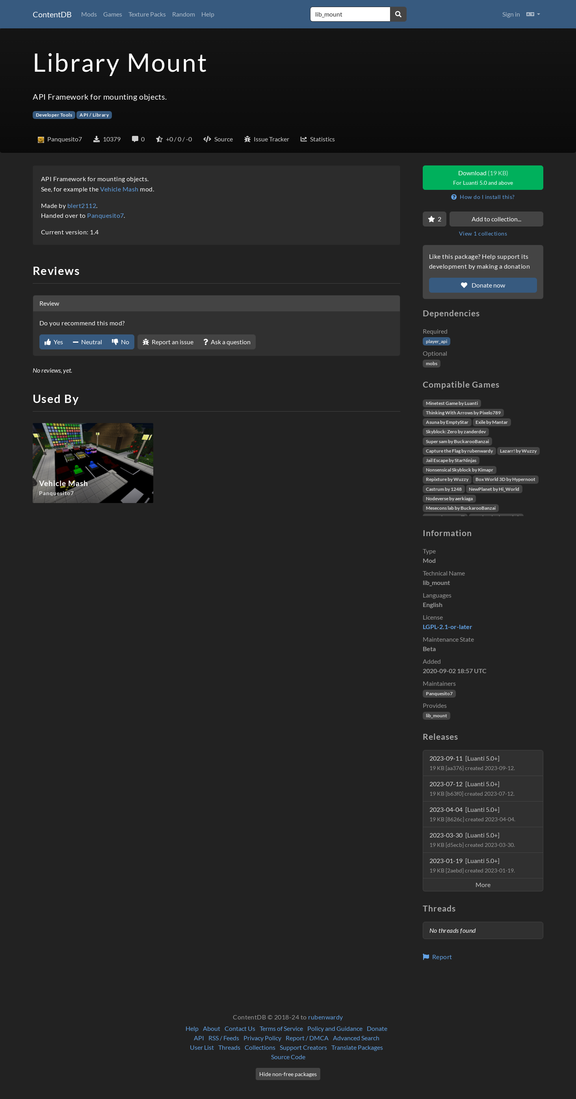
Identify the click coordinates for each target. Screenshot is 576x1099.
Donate (377, 1028)
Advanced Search (356, 1037)
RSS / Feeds (223, 1037)
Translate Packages (357, 1047)
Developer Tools (54, 115)
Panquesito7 (105, 215)
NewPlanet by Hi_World (494, 489)
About (211, 1028)
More (483, 884)
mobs (431, 363)
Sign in (511, 14)
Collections (260, 1047)
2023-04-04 (472, 814)
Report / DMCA (307, 1037)
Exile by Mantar (492, 422)
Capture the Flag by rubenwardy (459, 451)
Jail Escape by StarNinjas (451, 460)
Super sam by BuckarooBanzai (457, 441)
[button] (533, 14)
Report (437, 956)
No (120, 341)
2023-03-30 (472, 839)
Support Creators (303, 1047)
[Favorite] (434, 219)
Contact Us (240, 1028)
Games (112, 14)
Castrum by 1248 (444, 489)
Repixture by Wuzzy (447, 479)
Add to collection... (496, 219)
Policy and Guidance (334, 1028)
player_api (436, 341)
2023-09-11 (472, 762)
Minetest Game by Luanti (452, 403)
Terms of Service (281, 1028)
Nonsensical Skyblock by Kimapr (459, 470)
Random (183, 14)
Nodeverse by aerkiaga (449, 498)
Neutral (87, 341)
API (199, 1037)
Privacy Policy (262, 1037)
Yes (54, 341)
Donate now (483, 285)
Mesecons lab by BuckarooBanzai (461, 508)
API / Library (94, 115)
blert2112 (81, 205)
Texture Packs (147, 14)
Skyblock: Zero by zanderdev (456, 431)
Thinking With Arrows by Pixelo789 (463, 413)
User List (202, 1047)
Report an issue (168, 341)
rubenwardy (325, 1017)
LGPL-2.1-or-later (447, 626)
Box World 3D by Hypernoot (505, 479)
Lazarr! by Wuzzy (518, 451)
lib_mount (436, 715)
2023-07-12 (472, 788)
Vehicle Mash (119, 189)
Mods (89, 14)
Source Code (288, 1056)
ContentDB (52, 14)
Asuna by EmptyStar (447, 422)
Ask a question (227, 341)
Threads (229, 1047)
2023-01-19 (472, 865)
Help (207, 14)
